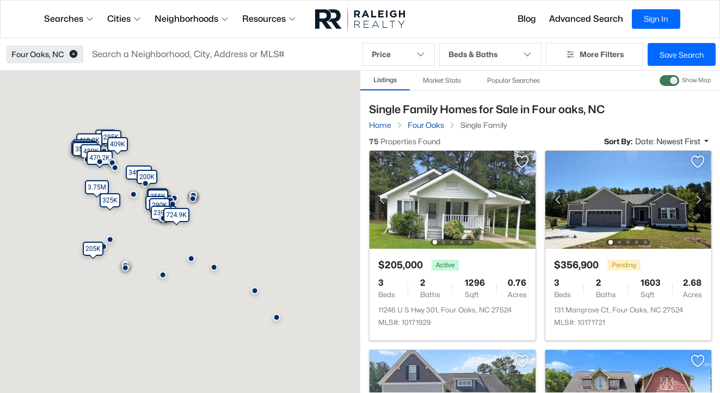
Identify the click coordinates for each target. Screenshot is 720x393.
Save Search (682, 54)
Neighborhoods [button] (192, 19)
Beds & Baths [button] (490, 54)
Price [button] (399, 54)
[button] (73, 54)
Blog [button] (527, 19)
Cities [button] (124, 19)
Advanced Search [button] (586, 19)
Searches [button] (69, 19)
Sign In (656, 18)
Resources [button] (269, 19)
